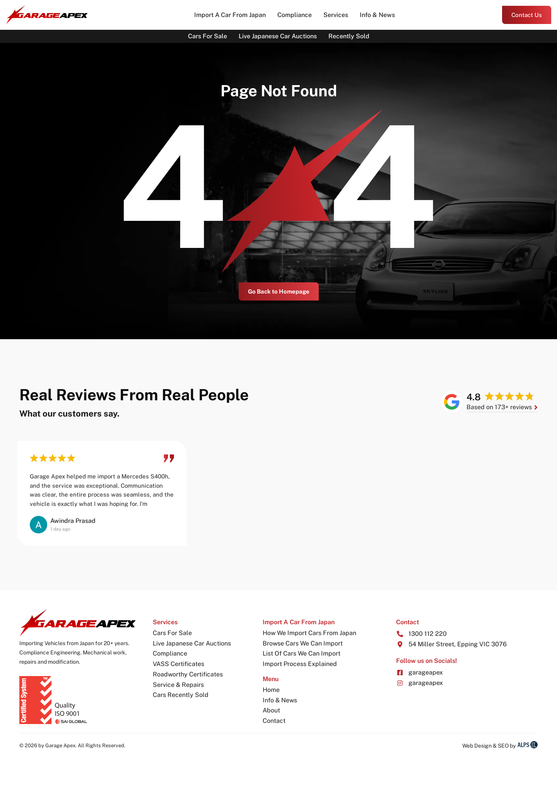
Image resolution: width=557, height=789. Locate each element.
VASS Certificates (178, 664)
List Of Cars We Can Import (301, 653)
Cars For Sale (207, 36)
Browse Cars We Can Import (303, 643)
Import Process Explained (300, 664)
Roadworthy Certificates (188, 674)
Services (335, 15)
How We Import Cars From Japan (309, 633)
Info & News (377, 15)
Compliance (294, 15)
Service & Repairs (178, 684)
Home (271, 689)
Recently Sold (348, 36)
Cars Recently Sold (180, 694)
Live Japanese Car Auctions (278, 36)
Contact (274, 720)
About (271, 710)
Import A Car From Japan (230, 15)
